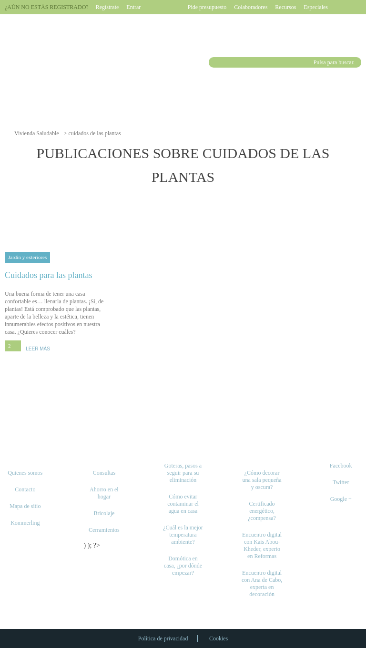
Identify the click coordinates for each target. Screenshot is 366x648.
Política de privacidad (163, 638)
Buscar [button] (215, 62)
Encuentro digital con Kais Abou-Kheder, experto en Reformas (262, 545)
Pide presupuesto (207, 7)
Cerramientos (104, 530)
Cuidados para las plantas (58, 275)
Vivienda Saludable (36, 133)
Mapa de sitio (25, 506)
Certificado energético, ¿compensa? (262, 510)
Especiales (316, 7)
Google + (341, 499)
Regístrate (107, 7)
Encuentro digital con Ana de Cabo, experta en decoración (262, 583)
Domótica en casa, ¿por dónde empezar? (183, 565)
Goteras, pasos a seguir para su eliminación (183, 472)
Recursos (285, 7)
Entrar (133, 7)
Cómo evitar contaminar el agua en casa (183, 503)
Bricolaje (103, 513)
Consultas (104, 472)
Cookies (218, 638)
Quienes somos (25, 472)
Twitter (341, 482)
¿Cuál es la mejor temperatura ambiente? (183, 534)
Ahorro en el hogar (104, 493)
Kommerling (25, 522)
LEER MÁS (38, 348)
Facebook (341, 465)
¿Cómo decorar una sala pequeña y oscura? (262, 479)
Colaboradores (250, 7)
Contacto (25, 489)
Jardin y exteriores (27, 257)
